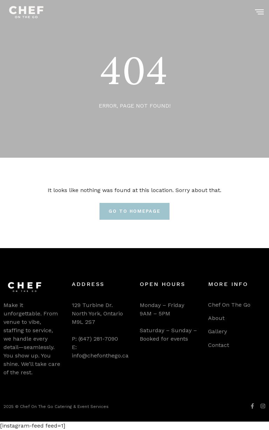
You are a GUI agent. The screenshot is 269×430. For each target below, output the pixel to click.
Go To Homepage (134, 211)
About (216, 318)
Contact (218, 345)
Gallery (217, 331)
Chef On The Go (229, 304)
